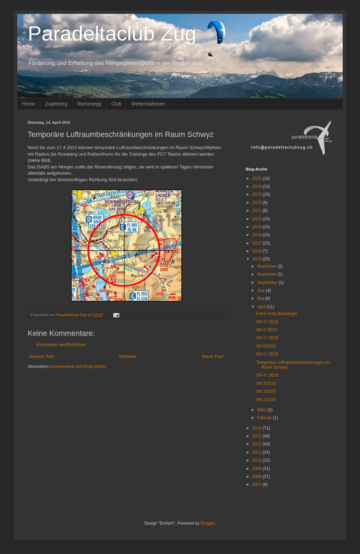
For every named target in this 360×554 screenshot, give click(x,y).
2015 (257, 259)
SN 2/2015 (266, 391)
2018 (257, 234)
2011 (257, 452)
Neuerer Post (41, 356)
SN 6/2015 (266, 346)
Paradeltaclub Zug (112, 33)
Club (116, 104)
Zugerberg (56, 104)
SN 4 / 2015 (267, 375)
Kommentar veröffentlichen (61, 344)
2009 (257, 468)
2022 (257, 202)
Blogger (207, 523)
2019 (257, 226)
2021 (257, 210)
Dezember (267, 266)
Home (28, 104)
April (262, 306)
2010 (257, 460)
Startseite (128, 356)
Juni (261, 290)
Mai (261, 298)
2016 (257, 251)
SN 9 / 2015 (267, 322)
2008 (257, 476)
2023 (257, 194)
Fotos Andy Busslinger (276, 313)
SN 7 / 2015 (267, 337)
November (267, 274)
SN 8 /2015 (266, 329)
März (262, 409)
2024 (257, 186)
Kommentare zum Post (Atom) (78, 366)
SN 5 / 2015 (267, 354)
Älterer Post (212, 356)
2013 (257, 436)
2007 (257, 484)
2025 (257, 178)
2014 (257, 428)
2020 (257, 218)
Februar (265, 417)
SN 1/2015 (266, 399)
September (268, 282)
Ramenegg (89, 104)
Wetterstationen (148, 104)
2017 (257, 243)
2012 (257, 444)
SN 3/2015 (266, 383)
